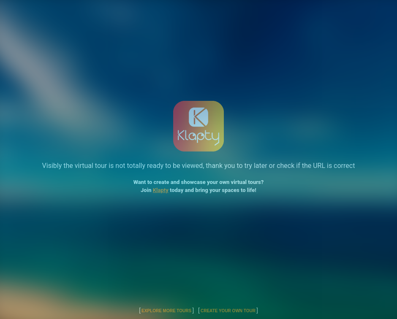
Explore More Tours (166, 310)
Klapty (161, 190)
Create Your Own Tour (228, 310)
